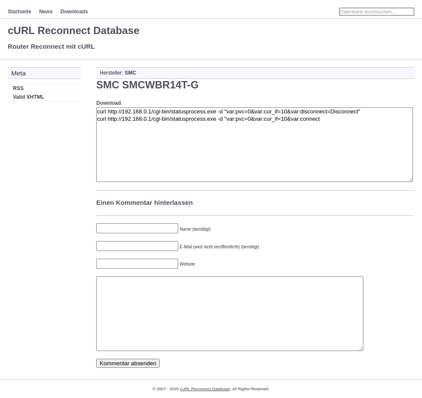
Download (108, 103)
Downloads (74, 12)
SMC (130, 73)
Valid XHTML (28, 97)
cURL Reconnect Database (73, 30)
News (46, 12)
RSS (18, 88)
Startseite (19, 12)
